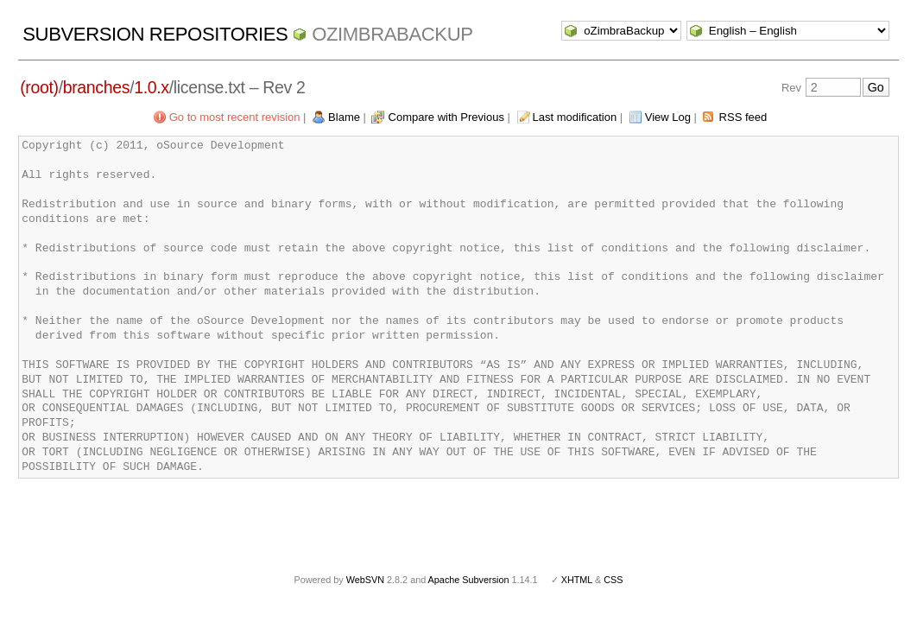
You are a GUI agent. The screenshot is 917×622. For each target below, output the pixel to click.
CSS (613, 579)
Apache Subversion (468, 579)
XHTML (576, 579)
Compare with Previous (446, 117)
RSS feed (743, 117)
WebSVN (365, 579)
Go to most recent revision (234, 117)
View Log (668, 117)
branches (96, 87)
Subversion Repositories (155, 34)
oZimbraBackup (392, 34)
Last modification (575, 117)
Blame (344, 117)
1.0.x (151, 87)
